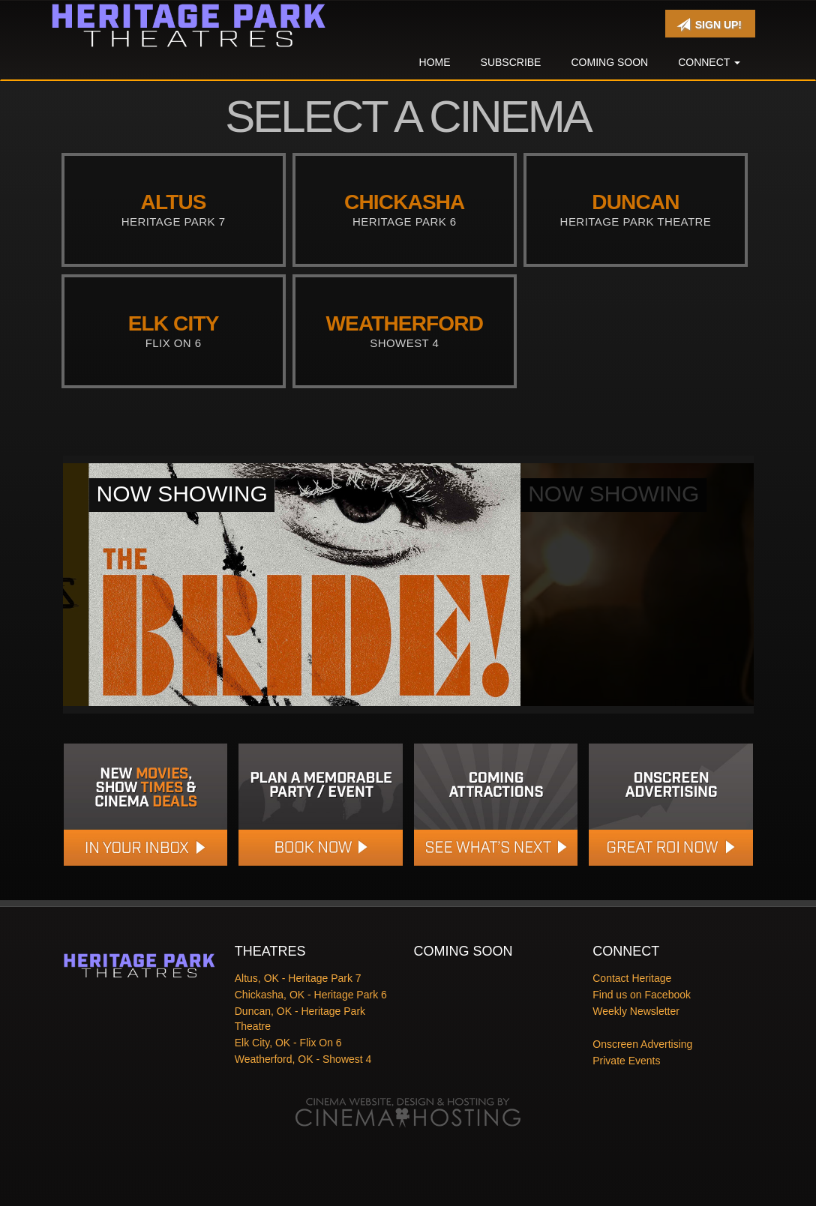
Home (435, 62)
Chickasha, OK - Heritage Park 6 (311, 995)
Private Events (626, 1061)
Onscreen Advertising (642, 1044)
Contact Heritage (631, 978)
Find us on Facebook (641, 995)
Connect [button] (709, 62)
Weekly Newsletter (636, 1011)
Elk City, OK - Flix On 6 (288, 1043)
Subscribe (511, 62)
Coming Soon (609, 62)
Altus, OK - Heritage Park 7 (298, 978)
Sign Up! (709, 24)
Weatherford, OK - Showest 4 (303, 1059)
